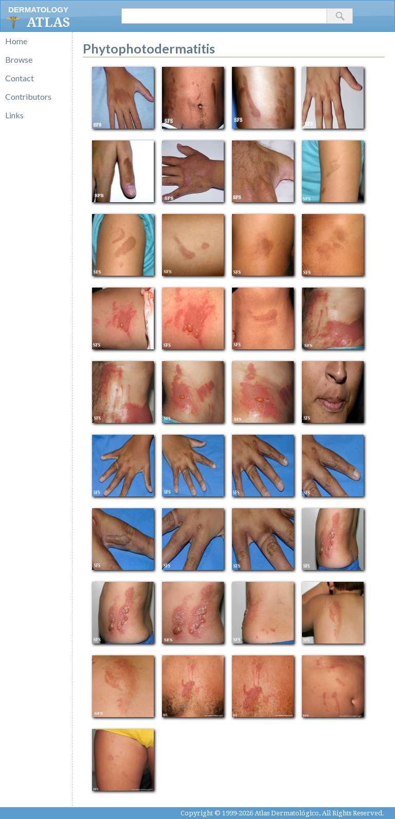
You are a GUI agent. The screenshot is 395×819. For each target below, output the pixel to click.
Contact (19, 78)
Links (14, 115)
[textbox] (224, 16)
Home (16, 41)
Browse (18, 59)
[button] (340, 16)
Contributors (28, 96)
